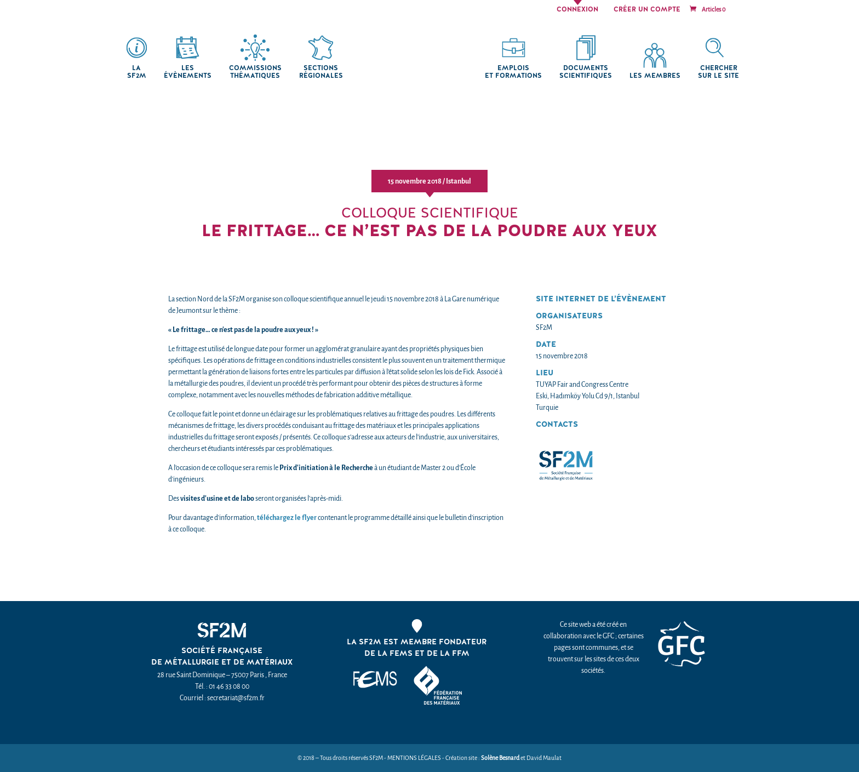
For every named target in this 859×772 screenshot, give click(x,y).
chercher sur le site (718, 72)
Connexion (577, 10)
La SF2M (136, 72)
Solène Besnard (500, 758)
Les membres (654, 76)
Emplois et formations (513, 72)
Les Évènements (187, 72)
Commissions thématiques (255, 72)
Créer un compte (647, 10)
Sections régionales (321, 72)
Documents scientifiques (585, 72)
